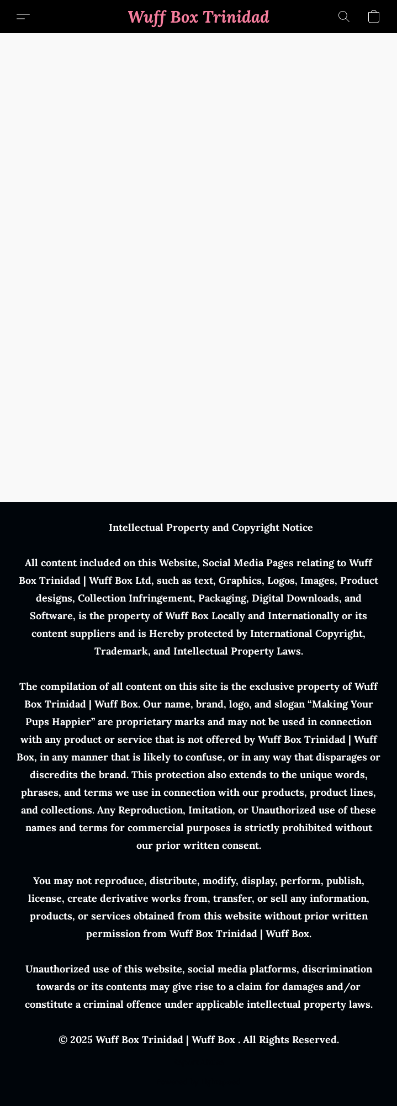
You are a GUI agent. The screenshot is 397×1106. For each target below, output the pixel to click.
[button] (198, 17)
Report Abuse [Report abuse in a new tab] (198, 1062)
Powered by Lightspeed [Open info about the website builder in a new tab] (198, 1082)
